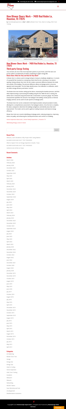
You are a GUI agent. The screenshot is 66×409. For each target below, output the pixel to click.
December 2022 (11, 249)
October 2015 (10, 313)
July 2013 (9, 342)
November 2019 (11, 276)
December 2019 (11, 273)
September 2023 (11, 228)
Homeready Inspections (24, 404)
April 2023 (9, 241)
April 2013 (9, 347)
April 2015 (9, 328)
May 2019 (9, 286)
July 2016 (9, 299)
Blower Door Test (36, 22)
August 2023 (10, 231)
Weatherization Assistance (14, 393)
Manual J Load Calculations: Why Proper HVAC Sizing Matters (23, 137)
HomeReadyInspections (14, 22)
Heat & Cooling (46, 22)
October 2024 (10, 194)
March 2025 (10, 181)
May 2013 (9, 344)
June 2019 (9, 284)
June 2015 (9, 323)
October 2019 (10, 278)
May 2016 (9, 302)
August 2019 (10, 281)
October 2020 (10, 265)
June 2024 (9, 205)
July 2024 (9, 202)
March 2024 (10, 213)
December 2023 (11, 220)
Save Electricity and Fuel (13, 388)
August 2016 (10, 297)
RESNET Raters (11, 385)
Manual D (9, 377)
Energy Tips (10, 364)
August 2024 (10, 199)
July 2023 (9, 234)
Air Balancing (10, 354)
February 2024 (11, 215)
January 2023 (10, 247)
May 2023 (9, 239)
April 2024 (9, 210)
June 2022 (9, 260)
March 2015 (10, 331)
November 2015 (11, 310)
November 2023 (11, 223)
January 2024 (10, 218)
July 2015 (9, 320)
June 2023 (9, 236)
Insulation (9, 375)
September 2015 (11, 315)
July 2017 (9, 291)
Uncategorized (11, 391)
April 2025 (9, 178)
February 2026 (11, 163)
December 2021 (11, 263)
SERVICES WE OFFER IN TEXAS (15, 148)
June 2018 (9, 289)
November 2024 (11, 191)
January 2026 (10, 165)
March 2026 (10, 160)
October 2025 (10, 170)
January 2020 (10, 270)
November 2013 (11, 336)
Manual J (9, 380)
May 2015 (9, 326)
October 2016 (10, 294)
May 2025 (9, 176)
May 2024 (9, 207)
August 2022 (10, 257)
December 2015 (11, 307)
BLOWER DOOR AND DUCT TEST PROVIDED (19, 140)
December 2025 (11, 168)
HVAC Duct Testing (12, 372)
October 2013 (10, 339)
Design (8, 359)
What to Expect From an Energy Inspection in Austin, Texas (23, 143)
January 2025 (10, 186)
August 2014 (10, 334)
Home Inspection (11, 370)
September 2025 (11, 173)
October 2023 (10, 226)
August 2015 (10, 318)
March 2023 (10, 244)
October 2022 (10, 255)
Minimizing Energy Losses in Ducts (16, 123)
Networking (10, 383)
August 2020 (10, 268)
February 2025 (11, 184)
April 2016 (9, 305)
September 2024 (11, 197)
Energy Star (10, 362)
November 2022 (11, 252)
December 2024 (11, 189)
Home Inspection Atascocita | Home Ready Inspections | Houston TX (26, 119)
